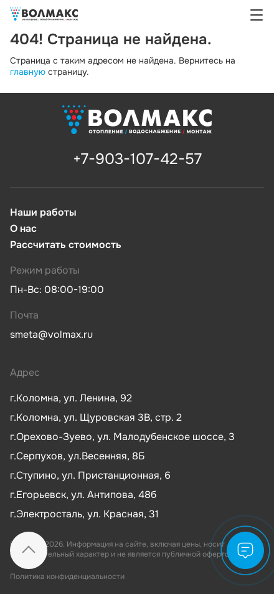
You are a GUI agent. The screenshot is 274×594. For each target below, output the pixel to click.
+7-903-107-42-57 (137, 159)
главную (27, 71)
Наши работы (43, 212)
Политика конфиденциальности (67, 577)
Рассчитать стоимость (65, 245)
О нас (23, 229)
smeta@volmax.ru (51, 334)
